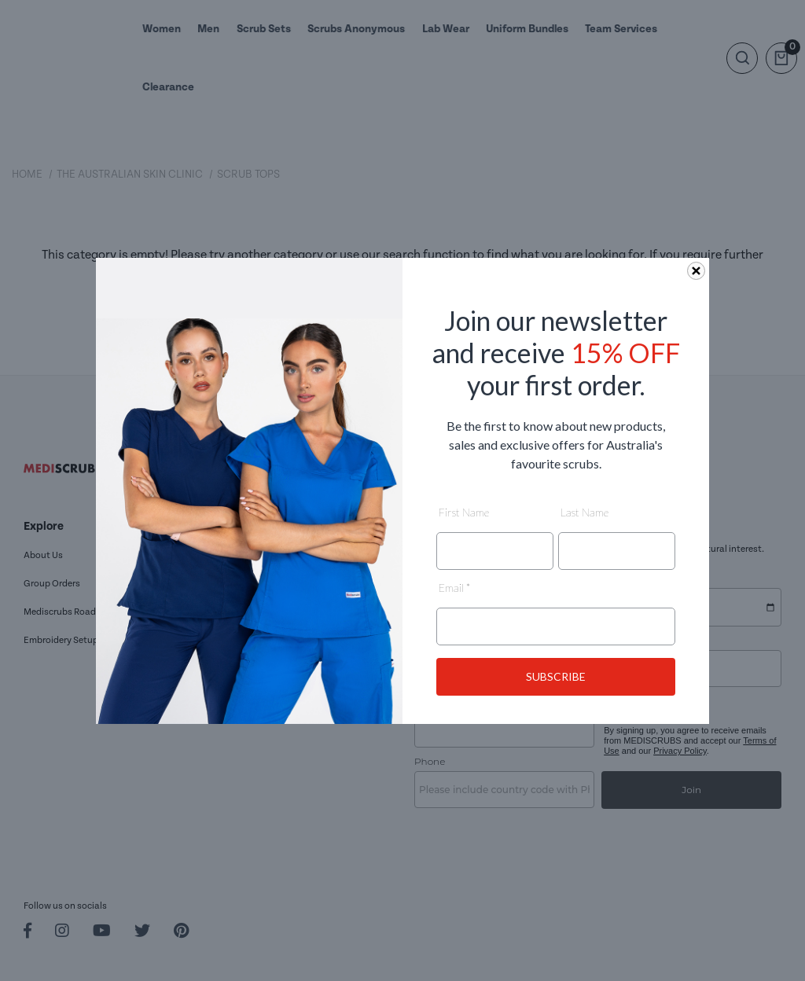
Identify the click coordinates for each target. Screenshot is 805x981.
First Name (464, 512)
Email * (454, 587)
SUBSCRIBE (556, 676)
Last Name (584, 512)
